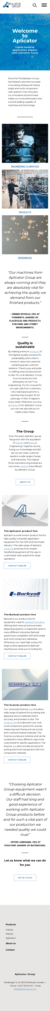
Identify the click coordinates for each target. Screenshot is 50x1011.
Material (9, 934)
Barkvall (33, 443)
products (34, 351)
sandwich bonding (34, 622)
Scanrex (19, 443)
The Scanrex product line (20, 705)
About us (25, 482)
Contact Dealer (17, 656)
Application (11, 938)
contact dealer (17, 566)
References (25, 258)
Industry (9, 930)
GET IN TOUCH (25, 878)
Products (25, 212)
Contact (10, 950)
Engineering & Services (25, 166)
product (14, 405)
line (31, 709)
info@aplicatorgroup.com (25, 989)
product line (10, 722)
